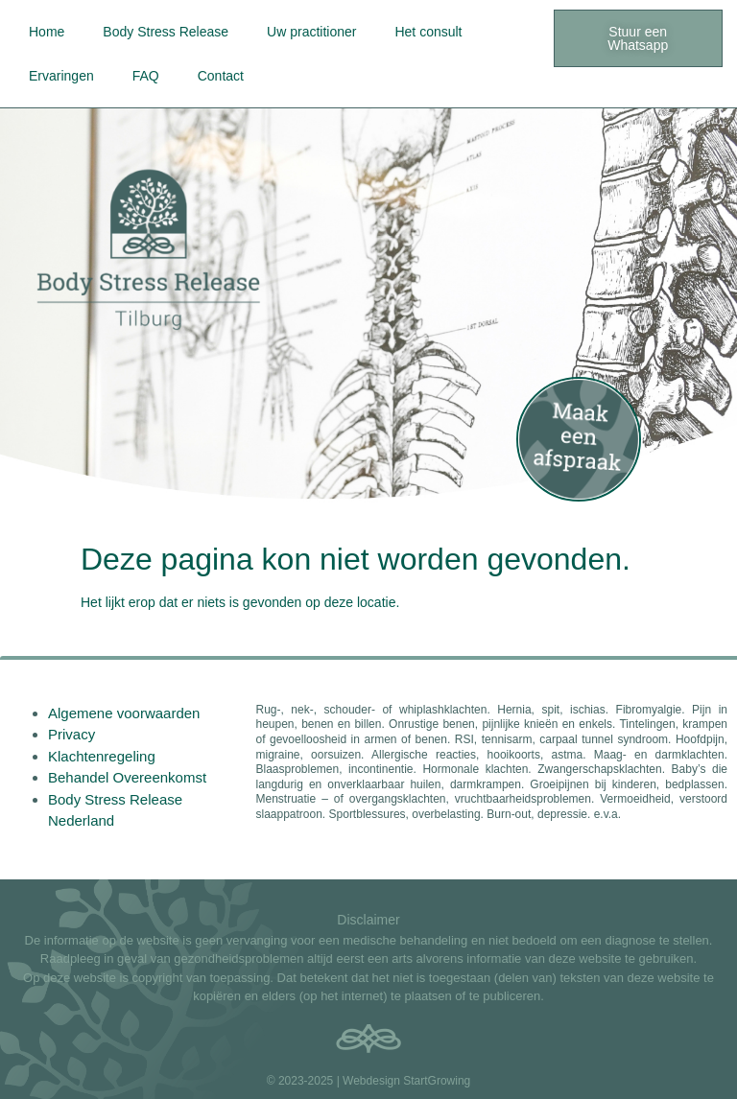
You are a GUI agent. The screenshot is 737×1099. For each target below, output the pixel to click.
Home (46, 31)
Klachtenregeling (101, 756)
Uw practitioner (311, 31)
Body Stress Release (165, 31)
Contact (221, 75)
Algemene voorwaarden (124, 713)
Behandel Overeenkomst (127, 777)
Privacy (71, 734)
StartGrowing (436, 1080)
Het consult (428, 31)
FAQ (145, 75)
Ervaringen (61, 75)
